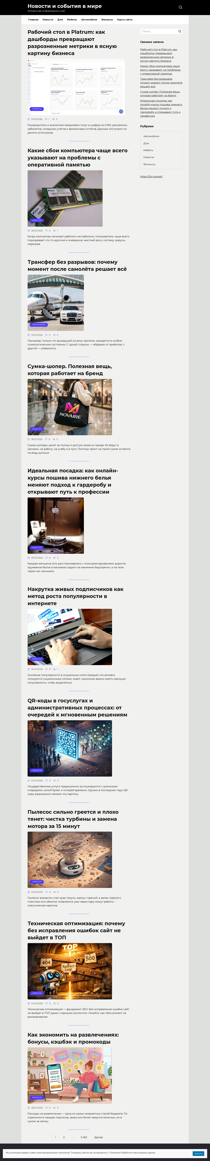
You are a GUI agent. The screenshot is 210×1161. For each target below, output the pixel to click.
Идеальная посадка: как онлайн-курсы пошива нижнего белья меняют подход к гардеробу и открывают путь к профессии (73, 481)
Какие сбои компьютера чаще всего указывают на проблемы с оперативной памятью (78, 157)
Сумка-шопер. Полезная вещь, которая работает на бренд (70, 369)
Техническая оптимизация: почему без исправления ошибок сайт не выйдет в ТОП (76, 930)
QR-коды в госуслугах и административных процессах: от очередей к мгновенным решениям (77, 707)
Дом (60, 19)
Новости (48, 19)
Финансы (107, 19)
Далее (98, 1137)
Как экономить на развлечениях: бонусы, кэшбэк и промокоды (73, 1038)
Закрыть (198, 1153)
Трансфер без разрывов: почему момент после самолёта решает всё (77, 265)
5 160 (84, 1137)
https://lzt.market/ (151, 176)
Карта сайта (124, 19)
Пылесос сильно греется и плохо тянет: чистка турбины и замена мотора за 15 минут (73, 819)
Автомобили (89, 19)
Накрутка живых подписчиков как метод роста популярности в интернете (75, 596)
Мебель (72, 19)
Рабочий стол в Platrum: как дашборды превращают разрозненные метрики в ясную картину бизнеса (72, 42)
